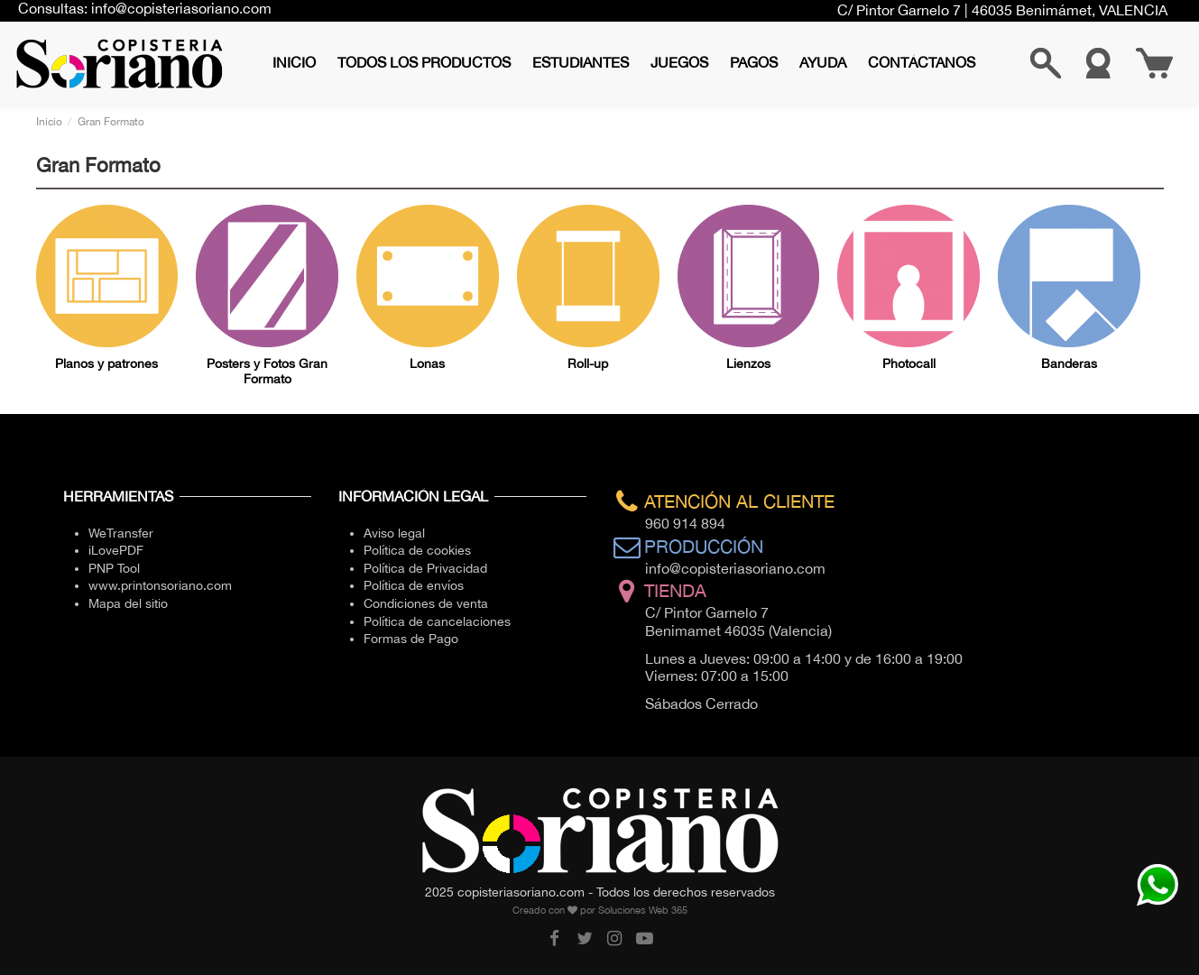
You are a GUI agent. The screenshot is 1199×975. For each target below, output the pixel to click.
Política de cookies (417, 550)
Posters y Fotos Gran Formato (267, 371)
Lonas (427, 363)
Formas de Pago (411, 638)
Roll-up (587, 363)
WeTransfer (120, 533)
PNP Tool (114, 568)
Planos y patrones (106, 363)
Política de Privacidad (425, 568)
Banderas (1069, 363)
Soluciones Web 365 (642, 910)
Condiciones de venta (426, 603)
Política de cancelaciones (437, 621)
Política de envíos (414, 585)
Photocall (909, 363)
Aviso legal (394, 533)
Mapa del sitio (128, 603)
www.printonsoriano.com (160, 585)
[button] (424, 62)
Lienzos (748, 363)
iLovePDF (115, 550)
